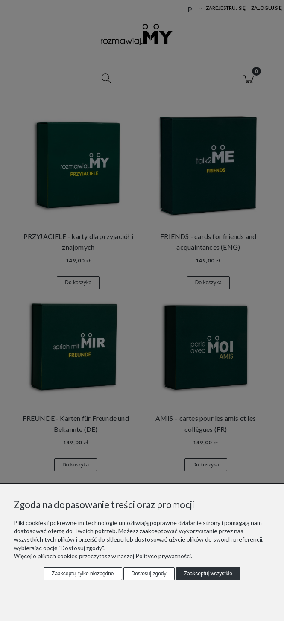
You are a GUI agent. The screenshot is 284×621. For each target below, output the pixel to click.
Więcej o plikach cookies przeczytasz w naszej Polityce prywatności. (103, 556)
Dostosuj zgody (149, 574)
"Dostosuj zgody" (81, 547)
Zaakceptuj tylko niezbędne (83, 574)
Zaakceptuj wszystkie (208, 574)
